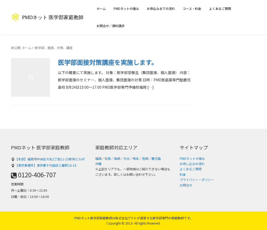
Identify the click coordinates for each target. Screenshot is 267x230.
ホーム (101, 8)
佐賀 (108, 158)
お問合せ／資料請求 (110, 25)
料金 (183, 174)
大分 (126, 158)
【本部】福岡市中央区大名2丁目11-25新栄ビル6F (48, 159)
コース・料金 (192, 8)
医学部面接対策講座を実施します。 (107, 62)
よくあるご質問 (220, 8)
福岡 (98, 158)
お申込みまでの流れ (161, 8)
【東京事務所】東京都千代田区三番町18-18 (43, 165)
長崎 (117, 158)
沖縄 (98, 163)
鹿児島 (156, 158)
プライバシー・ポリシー (197, 179)
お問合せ (186, 185)
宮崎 (145, 158)
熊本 (136, 158)
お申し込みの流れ (192, 163)
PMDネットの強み (126, 8)
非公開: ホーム (21, 47)
